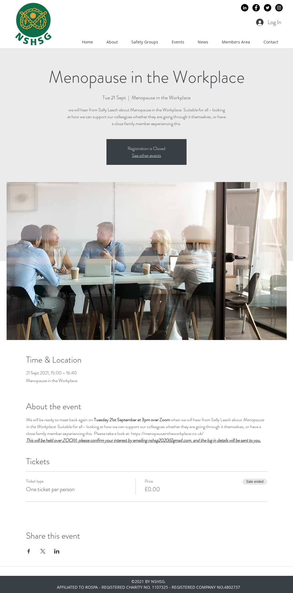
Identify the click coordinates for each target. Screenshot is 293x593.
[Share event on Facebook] (28, 551)
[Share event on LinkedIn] (57, 551)
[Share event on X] (42, 551)
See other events (146, 155)
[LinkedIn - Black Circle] (244, 7)
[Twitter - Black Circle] (267, 7)
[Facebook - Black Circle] (256, 7)
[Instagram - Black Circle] (279, 7)
